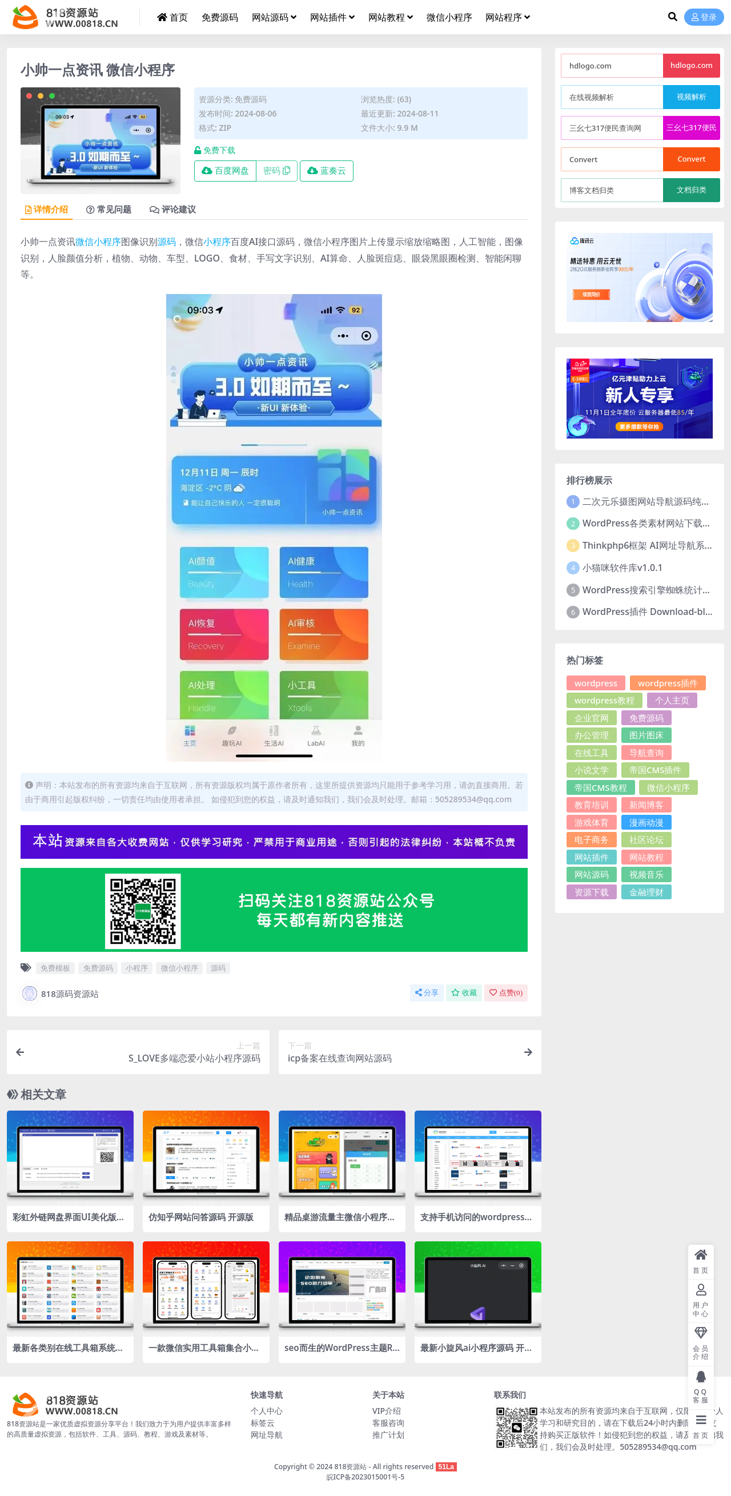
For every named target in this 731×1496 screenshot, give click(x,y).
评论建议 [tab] (173, 209)
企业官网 (592, 717)
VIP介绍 (386, 1410)
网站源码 (592, 874)
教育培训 (592, 804)
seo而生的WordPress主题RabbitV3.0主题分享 (340, 1353)
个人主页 (672, 700)
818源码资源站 (60, 993)
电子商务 (592, 839)
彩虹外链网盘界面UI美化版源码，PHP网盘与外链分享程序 (69, 1222)
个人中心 (267, 1410)
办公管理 (592, 735)
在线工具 (592, 752)
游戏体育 (592, 822)
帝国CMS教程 (601, 787)
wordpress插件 (668, 683)
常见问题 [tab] (108, 209)
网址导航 (267, 1434)
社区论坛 (646, 839)
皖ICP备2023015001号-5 (366, 1477)
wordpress (596, 683)
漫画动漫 (646, 822)
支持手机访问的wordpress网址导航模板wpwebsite (476, 1222)
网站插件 (592, 857)
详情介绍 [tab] (46, 209)
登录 (704, 17)
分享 (427, 992)
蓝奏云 (326, 170)
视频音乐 (646, 874)
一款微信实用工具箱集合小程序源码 (204, 1353)
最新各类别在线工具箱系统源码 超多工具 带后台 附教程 (68, 1353)
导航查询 (646, 752)
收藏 (464, 992)
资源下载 (592, 892)
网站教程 (646, 857)
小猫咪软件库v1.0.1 (623, 567)
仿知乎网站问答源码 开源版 (201, 1216)
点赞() (506, 992)
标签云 (263, 1422)
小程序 (217, 241)
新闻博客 (646, 804)
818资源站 (350, 1466)
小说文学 (592, 769)
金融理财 (646, 892)
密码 (276, 170)
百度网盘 (225, 170)
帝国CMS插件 (655, 769)
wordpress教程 (604, 700)
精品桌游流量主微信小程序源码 (340, 1222)
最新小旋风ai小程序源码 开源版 (476, 1353)
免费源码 (251, 99)
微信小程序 (98, 241)
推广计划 (388, 1434)
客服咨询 (388, 1422)
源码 (167, 241)
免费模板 (55, 968)
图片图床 (646, 735)
